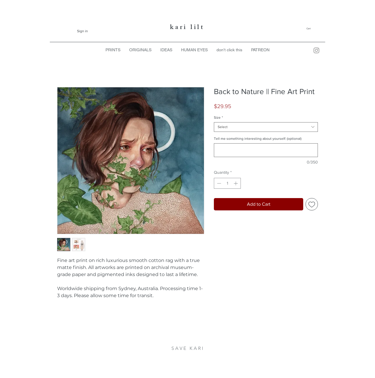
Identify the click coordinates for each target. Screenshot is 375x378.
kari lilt (187, 28)
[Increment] (236, 183)
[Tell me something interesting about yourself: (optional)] (266, 150)
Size (218, 117)
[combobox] (266, 127)
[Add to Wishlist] (312, 204)
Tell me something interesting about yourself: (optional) (257, 139)
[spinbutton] (227, 183)
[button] (313, 28)
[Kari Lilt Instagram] (316, 50)
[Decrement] (218, 183)
